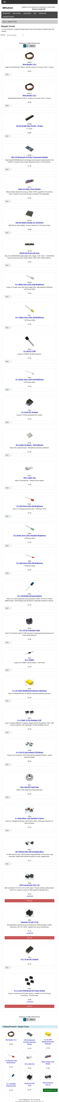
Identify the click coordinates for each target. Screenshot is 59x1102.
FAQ (35, 13)
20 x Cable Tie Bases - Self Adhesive (29, 445)
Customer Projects (8, 16)
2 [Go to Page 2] (27, 46)
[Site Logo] (11, 8)
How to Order (17, 13)
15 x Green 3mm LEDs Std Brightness (29, 380)
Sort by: (3, 35)
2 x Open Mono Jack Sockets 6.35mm (29, 818)
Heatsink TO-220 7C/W (29, 922)
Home (4, 21)
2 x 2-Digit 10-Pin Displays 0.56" (29, 720)
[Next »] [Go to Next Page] (32, 46)
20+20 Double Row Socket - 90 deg (29, 126)
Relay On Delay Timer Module (29, 189)
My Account (6, 13)
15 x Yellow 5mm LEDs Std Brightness (29, 317)
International (27, 13)
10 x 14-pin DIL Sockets (29, 959)
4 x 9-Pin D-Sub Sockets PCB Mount (29, 752)
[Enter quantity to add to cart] (32, 74)
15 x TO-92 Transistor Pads (29, 630)
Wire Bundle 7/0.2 (29, 96)
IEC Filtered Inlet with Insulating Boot (29, 852)
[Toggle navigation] (4, 2)
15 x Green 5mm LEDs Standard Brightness (29, 536)
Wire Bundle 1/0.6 (29, 64)
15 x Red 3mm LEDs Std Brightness (29, 563)
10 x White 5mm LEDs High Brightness (29, 285)
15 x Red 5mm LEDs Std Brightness (29, 506)
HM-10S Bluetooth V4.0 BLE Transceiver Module (29, 157)
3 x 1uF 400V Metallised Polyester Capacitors (29, 691)
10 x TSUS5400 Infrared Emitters (29, 596)
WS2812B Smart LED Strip (29, 253)
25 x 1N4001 (29, 660)
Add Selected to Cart (50, 1090)
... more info (29, 896)
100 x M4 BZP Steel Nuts (29, 787)
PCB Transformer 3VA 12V (29, 885)
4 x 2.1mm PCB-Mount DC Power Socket (29, 991)
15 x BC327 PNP (29, 351)
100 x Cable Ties (29, 478)
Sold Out (29, 901)
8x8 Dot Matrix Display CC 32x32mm (29, 223)
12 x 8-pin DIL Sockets (29, 412)
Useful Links (42, 13)
